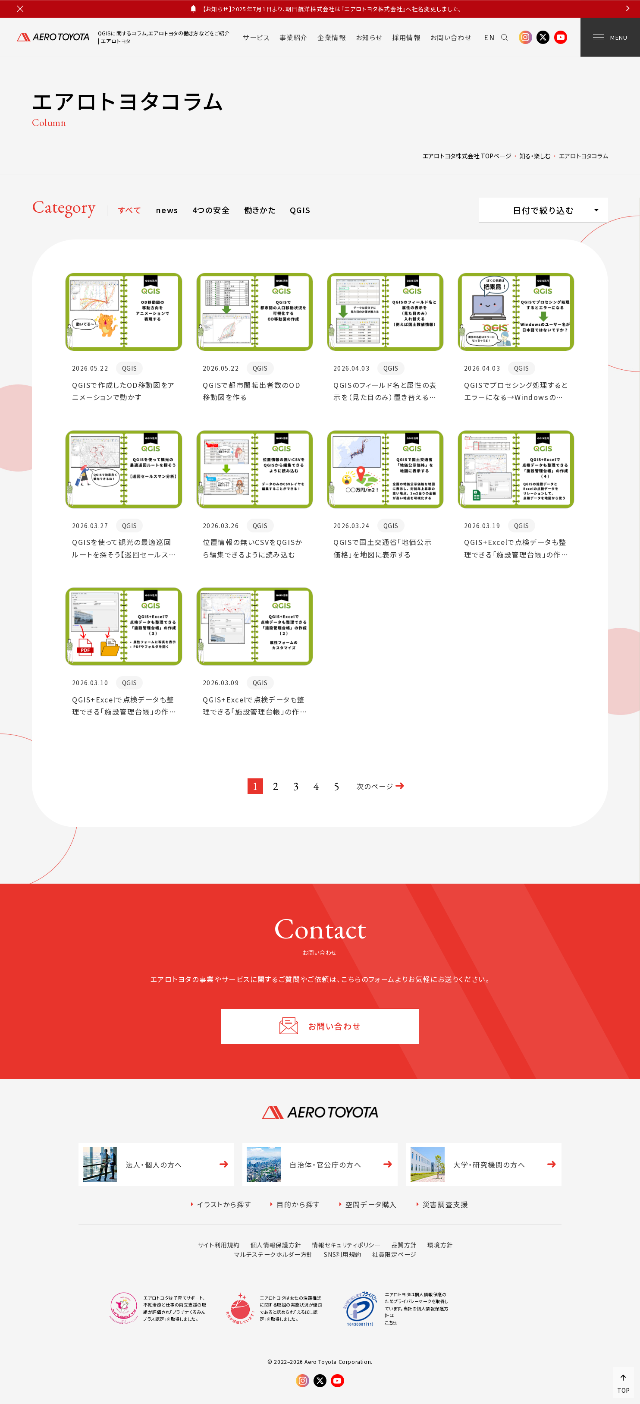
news (167, 209)
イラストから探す (224, 1204)
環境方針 (440, 1244)
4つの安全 (211, 209)
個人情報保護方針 (276, 1244)
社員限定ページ (394, 1254)
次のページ (375, 786)
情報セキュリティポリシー (346, 1244)
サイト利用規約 (219, 1244)
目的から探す (298, 1204)
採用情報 (406, 37)
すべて (129, 209)
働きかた (260, 209)
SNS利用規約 (342, 1254)
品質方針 (404, 1244)
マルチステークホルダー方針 (273, 1254)
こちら (391, 1322)
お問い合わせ (451, 37)
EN (489, 37)
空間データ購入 (371, 1204)
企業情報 (331, 37)
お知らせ (369, 37)
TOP (623, 1390)
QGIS (300, 209)
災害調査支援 (445, 1204)
